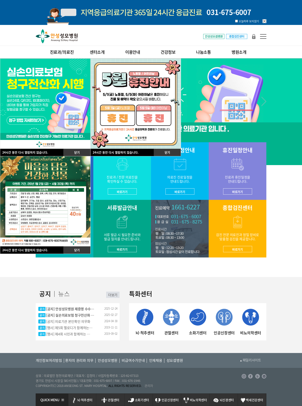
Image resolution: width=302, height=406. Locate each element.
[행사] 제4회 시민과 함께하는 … (68, 333)
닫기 (77, 152)
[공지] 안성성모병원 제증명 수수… (70, 308)
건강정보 (168, 52)
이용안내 (132, 52)
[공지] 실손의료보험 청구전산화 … (70, 315)
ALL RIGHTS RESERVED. (125, 385)
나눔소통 (203, 52)
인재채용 (155, 360)
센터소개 (97, 52)
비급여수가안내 (133, 360)
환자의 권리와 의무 (79, 360)
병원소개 (239, 52)
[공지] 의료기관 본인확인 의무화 (68, 321)
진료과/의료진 (62, 52)
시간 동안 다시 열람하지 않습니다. (25, 152)
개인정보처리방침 (49, 360)
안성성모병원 (107, 360)
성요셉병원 (175, 360)
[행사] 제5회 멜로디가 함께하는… (69, 327)
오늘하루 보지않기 (249, 21)
